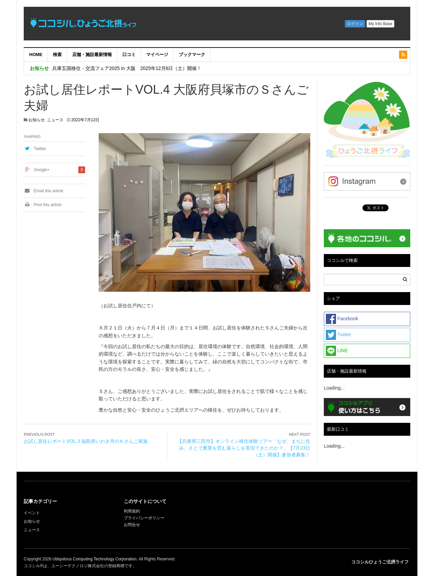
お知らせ (36, 120)
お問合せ (132, 524)
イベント (32, 512)
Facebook (342, 319)
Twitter (40, 148)
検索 (57, 54)
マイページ (157, 54)
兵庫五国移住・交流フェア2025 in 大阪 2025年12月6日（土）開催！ (126, 68)
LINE (337, 351)
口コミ (129, 54)
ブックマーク (192, 54)
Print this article (42, 204)
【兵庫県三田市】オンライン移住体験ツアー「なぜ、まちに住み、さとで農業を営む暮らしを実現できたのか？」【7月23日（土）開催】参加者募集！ (243, 447)
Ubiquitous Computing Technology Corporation (95, 559)
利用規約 (132, 511)
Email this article (43, 190)
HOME (35, 54)
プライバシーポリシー (144, 518)
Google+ (42, 169)
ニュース (55, 120)
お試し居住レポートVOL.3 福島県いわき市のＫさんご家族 (86, 441)
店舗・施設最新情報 (92, 54)
